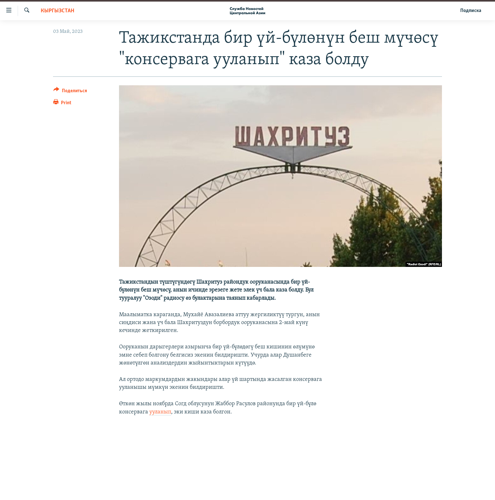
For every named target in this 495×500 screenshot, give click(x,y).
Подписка (470, 10)
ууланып (160, 412)
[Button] (70, 91)
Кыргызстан (57, 11)
